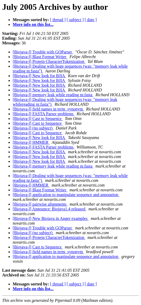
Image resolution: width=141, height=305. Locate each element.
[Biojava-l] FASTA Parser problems (43, 114)
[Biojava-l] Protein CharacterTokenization (49, 61)
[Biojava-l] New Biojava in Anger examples (51, 218)
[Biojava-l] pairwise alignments (40, 204)
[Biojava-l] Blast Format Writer (40, 56)
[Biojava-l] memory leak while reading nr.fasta (53, 95)
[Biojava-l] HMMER (31, 142)
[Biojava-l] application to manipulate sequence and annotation (66, 194)
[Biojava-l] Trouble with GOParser (43, 52)
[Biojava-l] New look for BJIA (39, 75)
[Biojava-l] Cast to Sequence (38, 118)
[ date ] (91, 19)
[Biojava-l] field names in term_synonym (48, 109)
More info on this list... (33, 24)
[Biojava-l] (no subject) (33, 128)
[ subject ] (75, 19)
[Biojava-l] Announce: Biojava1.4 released (49, 209)
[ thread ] (58, 19)
